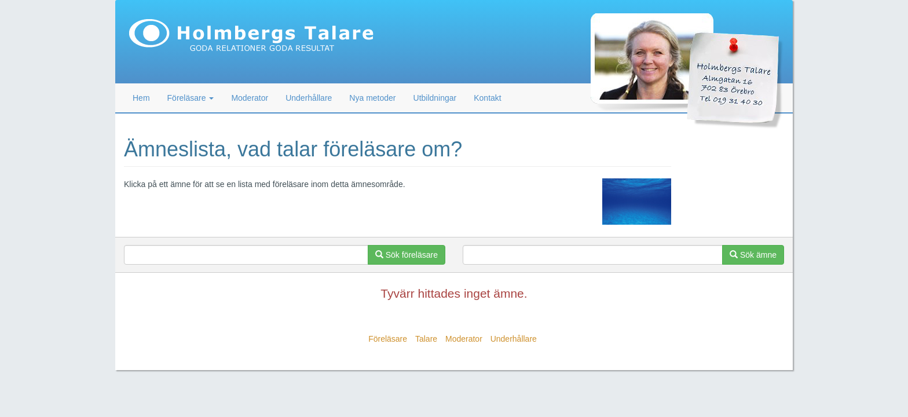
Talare (426, 338)
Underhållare (308, 98)
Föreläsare (387, 338)
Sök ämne (753, 254)
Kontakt (487, 98)
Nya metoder (372, 98)
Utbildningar (435, 98)
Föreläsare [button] (190, 98)
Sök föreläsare (406, 254)
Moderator (249, 98)
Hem (141, 98)
